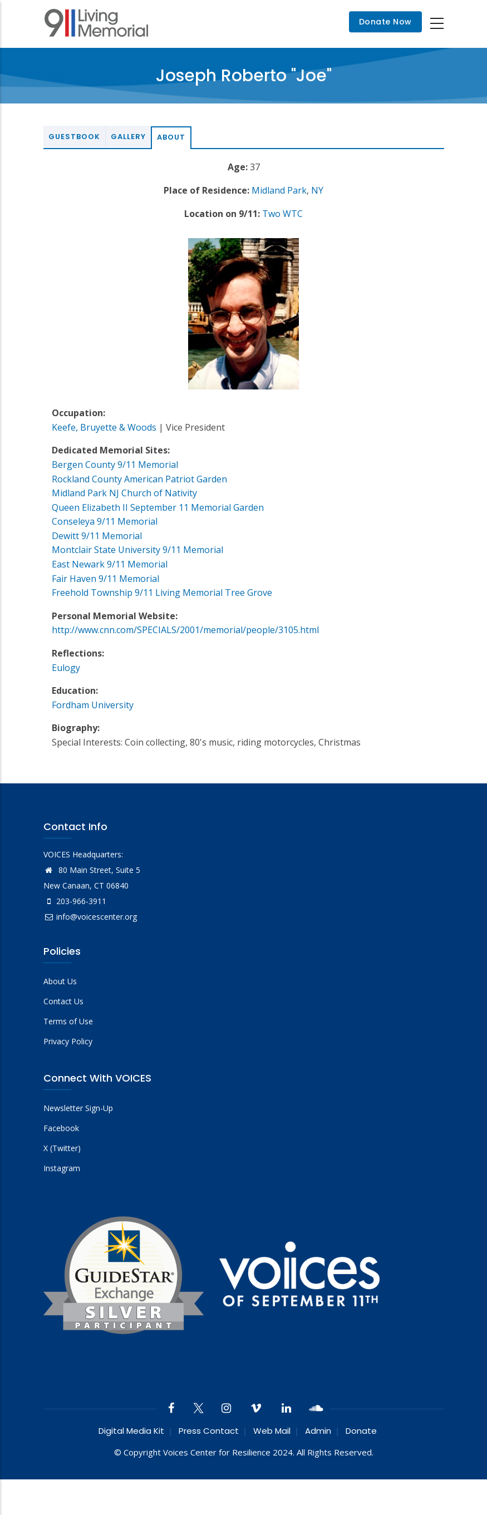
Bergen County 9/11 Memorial (115, 464)
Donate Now (385, 22)
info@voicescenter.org (90, 916)
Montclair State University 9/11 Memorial (137, 550)
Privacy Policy (67, 1041)
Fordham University (93, 705)
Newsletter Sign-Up (78, 1108)
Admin (318, 1431)
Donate (361, 1431)
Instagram (61, 1168)
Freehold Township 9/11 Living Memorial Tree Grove (162, 592)
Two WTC (282, 214)
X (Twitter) (62, 1148)
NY (317, 190)
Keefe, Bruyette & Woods (104, 427)
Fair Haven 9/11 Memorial (105, 579)
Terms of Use (68, 1021)
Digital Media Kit (131, 1431)
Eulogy (66, 668)
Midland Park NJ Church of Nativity (124, 493)
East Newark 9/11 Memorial (110, 564)
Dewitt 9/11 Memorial (97, 536)
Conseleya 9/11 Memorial (105, 521)
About (171, 137)
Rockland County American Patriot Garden (139, 479)
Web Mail (272, 1431)
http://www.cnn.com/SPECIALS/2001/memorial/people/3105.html (185, 630)
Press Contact (209, 1431)
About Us (60, 981)
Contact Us (63, 1001)
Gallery (128, 136)
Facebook (61, 1128)
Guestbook (74, 136)
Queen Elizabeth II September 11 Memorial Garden (158, 507)
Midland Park (279, 190)
